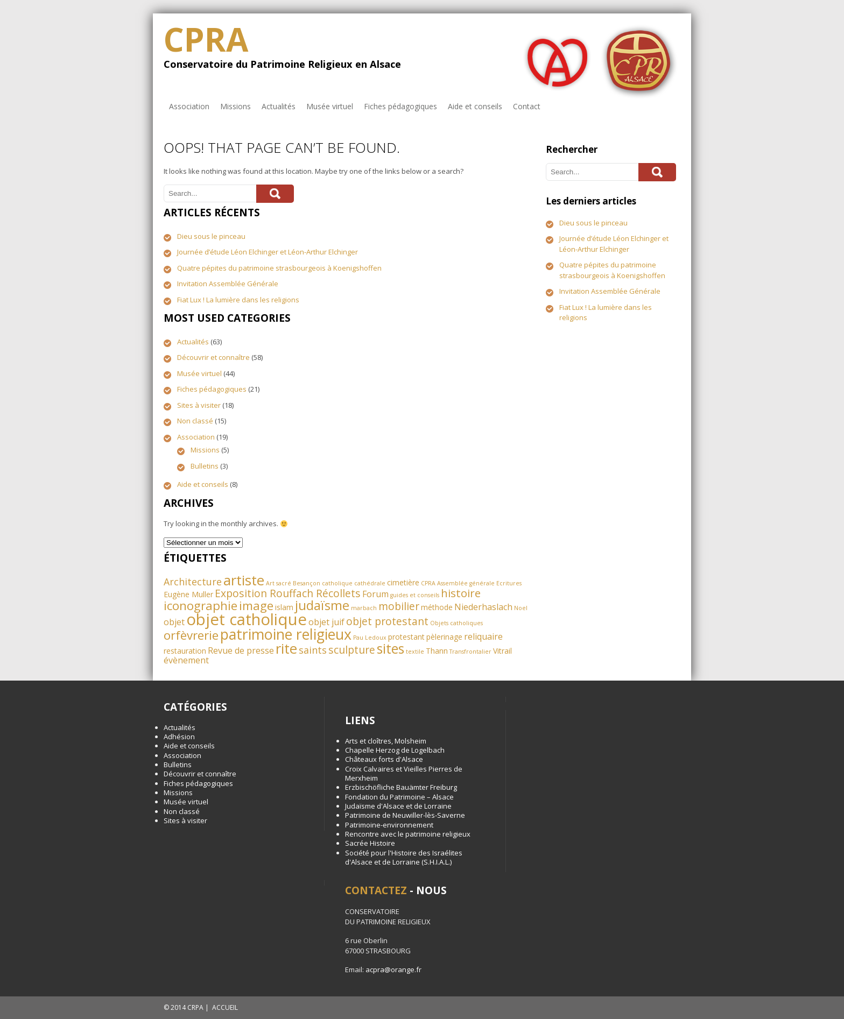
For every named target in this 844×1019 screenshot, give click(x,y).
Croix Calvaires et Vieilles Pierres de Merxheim (403, 773)
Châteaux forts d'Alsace (384, 759)
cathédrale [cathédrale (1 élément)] (369, 583)
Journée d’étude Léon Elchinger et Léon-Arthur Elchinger (267, 252)
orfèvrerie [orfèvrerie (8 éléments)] (191, 635)
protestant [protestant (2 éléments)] (406, 637)
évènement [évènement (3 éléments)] (186, 660)
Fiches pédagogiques (400, 106)
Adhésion (179, 736)
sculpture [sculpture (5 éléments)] (351, 649)
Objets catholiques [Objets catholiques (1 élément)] (456, 623)
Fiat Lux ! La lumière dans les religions (238, 300)
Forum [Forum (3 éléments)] (375, 594)
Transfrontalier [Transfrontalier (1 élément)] (470, 651)
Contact (526, 106)
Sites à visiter (199, 405)
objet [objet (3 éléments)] (174, 622)
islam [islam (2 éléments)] (284, 607)
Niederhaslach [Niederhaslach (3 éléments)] (483, 607)
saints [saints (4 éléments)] (313, 649)
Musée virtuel (329, 106)
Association (189, 106)
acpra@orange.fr (393, 969)
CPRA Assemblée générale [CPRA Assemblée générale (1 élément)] (458, 583)
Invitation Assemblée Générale (227, 283)
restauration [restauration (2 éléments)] (185, 651)
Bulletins (205, 466)
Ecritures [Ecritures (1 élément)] (509, 583)
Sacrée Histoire (370, 843)
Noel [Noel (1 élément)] (521, 608)
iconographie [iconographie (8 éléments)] (200, 605)
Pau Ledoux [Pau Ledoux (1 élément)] (369, 637)
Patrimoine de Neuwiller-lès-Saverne (405, 815)
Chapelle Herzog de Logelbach (395, 750)
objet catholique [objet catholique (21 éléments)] (246, 619)
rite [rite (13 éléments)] (286, 648)
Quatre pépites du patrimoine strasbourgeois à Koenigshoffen (279, 268)
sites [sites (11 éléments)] (390, 648)
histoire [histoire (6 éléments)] (461, 592)
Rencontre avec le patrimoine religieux (407, 834)
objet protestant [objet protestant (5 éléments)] (387, 621)
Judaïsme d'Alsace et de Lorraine (398, 806)
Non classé (195, 421)
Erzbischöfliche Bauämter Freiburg (401, 787)
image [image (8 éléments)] (256, 605)
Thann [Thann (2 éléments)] (437, 651)
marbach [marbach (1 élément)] (364, 608)
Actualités (279, 106)
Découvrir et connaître (213, 357)
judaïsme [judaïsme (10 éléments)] (322, 605)
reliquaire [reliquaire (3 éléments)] (483, 636)
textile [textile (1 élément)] (415, 651)
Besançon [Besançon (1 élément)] (306, 583)
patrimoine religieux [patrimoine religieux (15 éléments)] (285, 634)
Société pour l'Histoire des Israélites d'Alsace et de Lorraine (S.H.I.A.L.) (403, 857)
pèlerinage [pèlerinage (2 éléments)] (444, 637)
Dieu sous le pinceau (211, 236)
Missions (235, 106)
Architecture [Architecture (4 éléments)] (193, 581)
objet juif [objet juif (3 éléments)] (326, 622)
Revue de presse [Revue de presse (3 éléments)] (241, 650)
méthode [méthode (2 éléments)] (437, 607)
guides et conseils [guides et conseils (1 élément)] (414, 595)
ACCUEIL (225, 1007)
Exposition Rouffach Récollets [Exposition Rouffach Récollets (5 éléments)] (288, 593)
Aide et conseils (475, 106)
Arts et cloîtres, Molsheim (385, 741)
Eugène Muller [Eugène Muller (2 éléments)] (188, 594)
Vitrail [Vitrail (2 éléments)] (502, 651)
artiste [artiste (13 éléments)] (243, 580)
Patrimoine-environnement (389, 825)
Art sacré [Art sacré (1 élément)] (278, 583)
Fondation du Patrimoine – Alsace (399, 797)
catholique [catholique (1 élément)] (337, 583)
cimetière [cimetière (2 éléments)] (403, 582)
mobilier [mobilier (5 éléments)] (398, 606)
